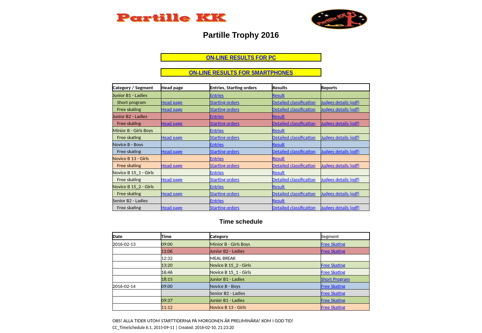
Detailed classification (294, 102)
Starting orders (224, 102)
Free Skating (333, 244)
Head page (171, 102)
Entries (217, 95)
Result (278, 95)
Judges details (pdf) (340, 102)
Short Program (335, 279)
